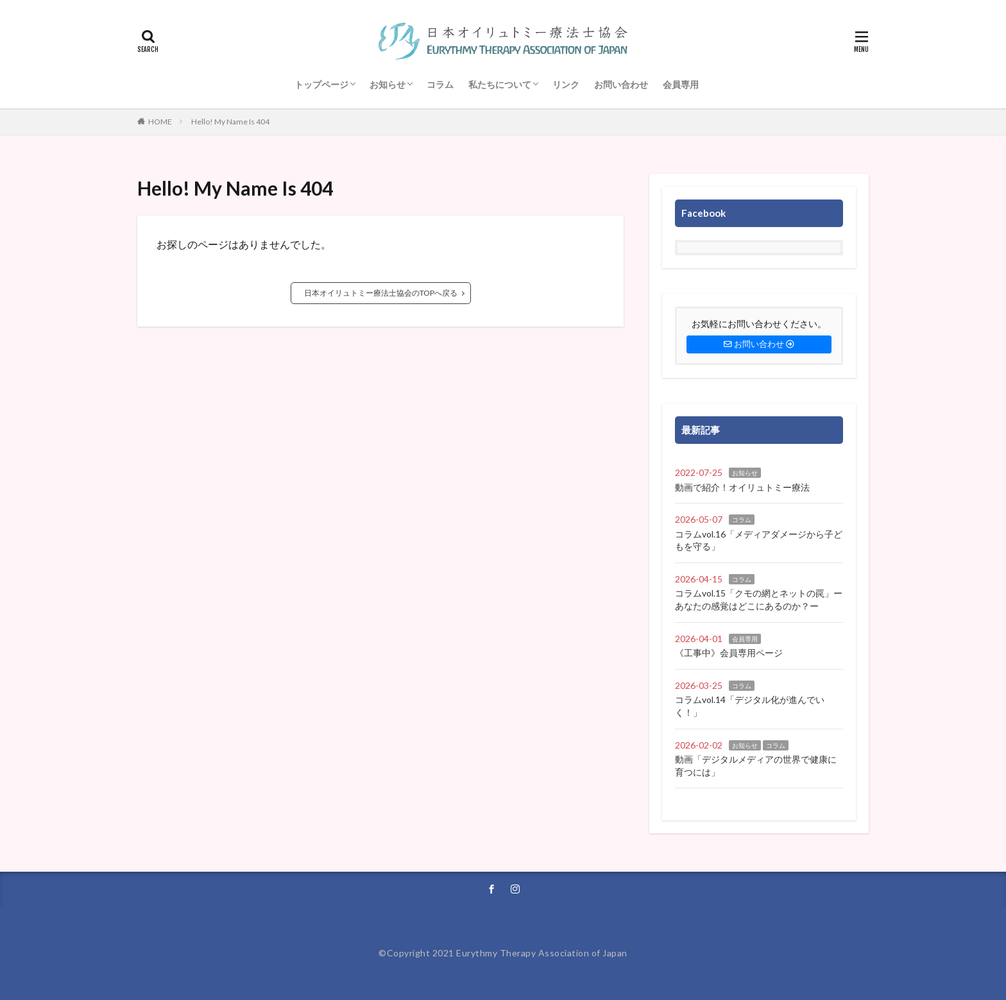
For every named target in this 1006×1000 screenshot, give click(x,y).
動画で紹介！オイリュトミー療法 (742, 487)
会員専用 (681, 84)
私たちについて (499, 84)
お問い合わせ (621, 84)
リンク (565, 84)
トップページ (321, 84)
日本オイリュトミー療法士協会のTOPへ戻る (380, 293)
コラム (440, 84)
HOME (160, 121)
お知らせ (387, 84)
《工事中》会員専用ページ (729, 652)
